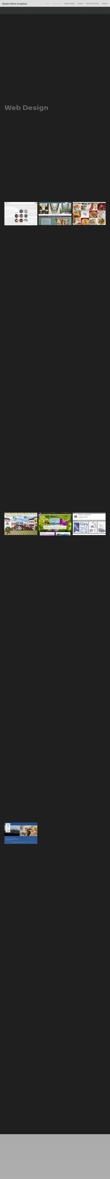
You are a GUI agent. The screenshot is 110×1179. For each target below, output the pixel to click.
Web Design (57, 3)
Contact (104, 3)
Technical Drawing (92, 3)
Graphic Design (69, 3)
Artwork (80, 3)
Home (48, 3)
